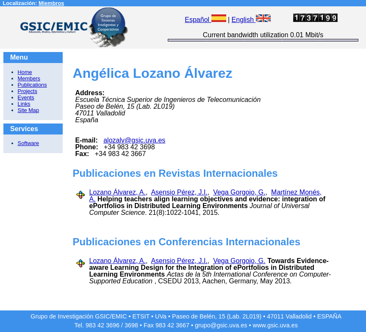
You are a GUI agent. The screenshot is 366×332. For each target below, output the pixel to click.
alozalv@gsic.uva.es (134, 140)
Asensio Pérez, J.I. (179, 192)
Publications (32, 85)
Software (28, 143)
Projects (27, 91)
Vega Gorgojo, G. (239, 192)
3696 (112, 325)
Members (29, 78)
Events (26, 97)
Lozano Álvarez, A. (117, 192)
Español (205, 19)
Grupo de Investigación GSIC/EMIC (78, 316)
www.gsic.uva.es (275, 325)
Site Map (28, 110)
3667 (182, 325)
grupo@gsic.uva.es (221, 325)
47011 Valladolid (289, 316)
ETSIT (141, 316)
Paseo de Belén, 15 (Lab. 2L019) (216, 316)
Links (24, 104)
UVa (160, 316)
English (251, 19)
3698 (131, 325)
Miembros (51, 3)
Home (25, 72)
